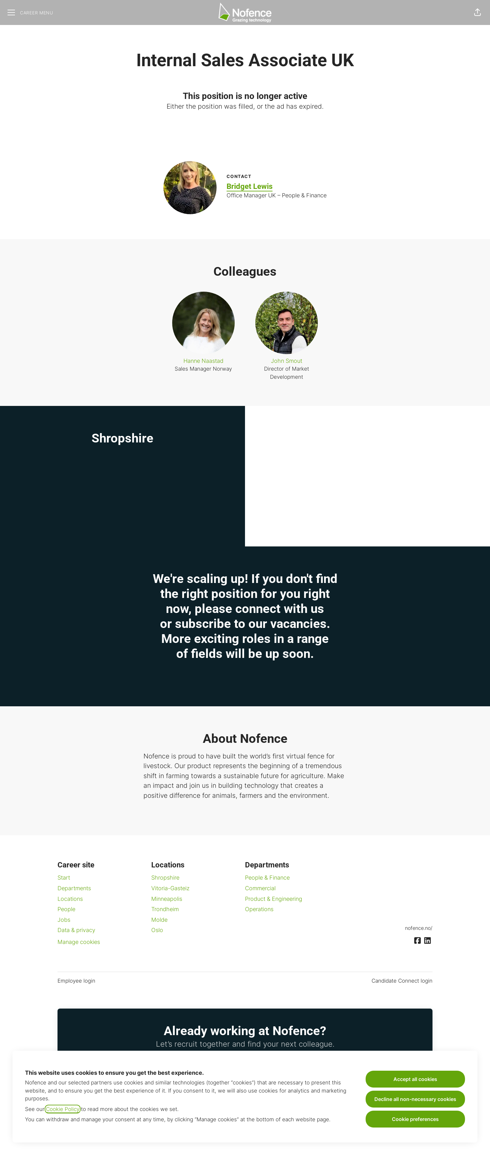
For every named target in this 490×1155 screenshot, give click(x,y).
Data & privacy (76, 930)
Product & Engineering (273, 899)
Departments (74, 888)
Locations (70, 899)
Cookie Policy (62, 1109)
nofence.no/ (418, 928)
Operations (259, 909)
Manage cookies (79, 942)
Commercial (260, 888)
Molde (159, 919)
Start (64, 877)
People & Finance (267, 877)
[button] (477, 12)
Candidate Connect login (402, 981)
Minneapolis (166, 899)
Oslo (157, 930)
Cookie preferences (415, 1119)
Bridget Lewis (249, 186)
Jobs (64, 919)
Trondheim (165, 909)
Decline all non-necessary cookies (415, 1099)
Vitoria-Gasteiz (170, 888)
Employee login (76, 981)
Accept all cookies (415, 1079)
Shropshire (165, 877)
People (66, 909)
